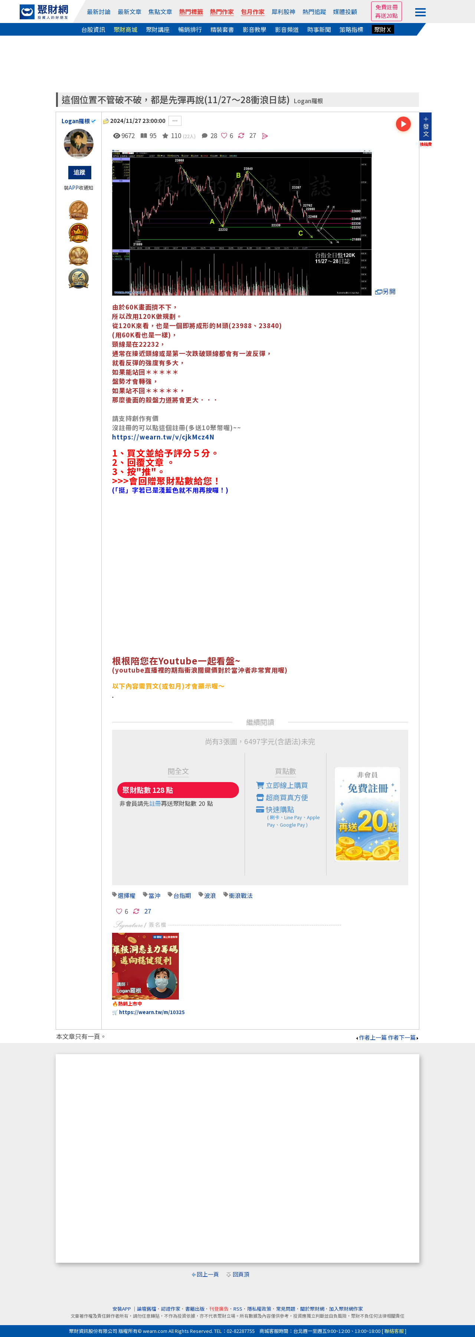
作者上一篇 (371, 1037)
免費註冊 (387, 7)
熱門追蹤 (314, 11)
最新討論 (99, 11)
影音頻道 (287, 29)
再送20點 (386, 15)
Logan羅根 (308, 100)
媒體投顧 (345, 11)
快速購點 (291, 816)
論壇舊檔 (146, 1308)
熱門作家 (222, 11)
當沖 (154, 895)
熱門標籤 (191, 11)
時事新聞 (319, 29)
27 (252, 135)
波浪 (210, 895)
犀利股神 (283, 11)
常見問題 (285, 1308)
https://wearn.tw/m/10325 (152, 1012)
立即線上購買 (282, 785)
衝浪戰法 (241, 895)
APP (74, 187)
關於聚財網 (312, 1308)
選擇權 (126, 895)
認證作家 (170, 1308)
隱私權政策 (259, 1308)
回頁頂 (241, 1274)
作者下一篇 (403, 1037)
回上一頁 (208, 1274)
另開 (385, 291)
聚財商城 (125, 29)
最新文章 (129, 11)
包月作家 (253, 11)
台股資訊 (93, 29)
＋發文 (426, 126)
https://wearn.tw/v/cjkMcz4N (163, 436)
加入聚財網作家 (346, 1308)
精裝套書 (222, 29)
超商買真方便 (282, 797)
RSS (237, 1308)
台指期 (182, 895)
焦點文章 (160, 11)
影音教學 (254, 29)
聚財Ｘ (383, 29)
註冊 (155, 803)
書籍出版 (194, 1308)
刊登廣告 (219, 1308)
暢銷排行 (190, 29)
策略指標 (351, 29)
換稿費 (426, 144)
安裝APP (122, 1308)
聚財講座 (158, 29)
